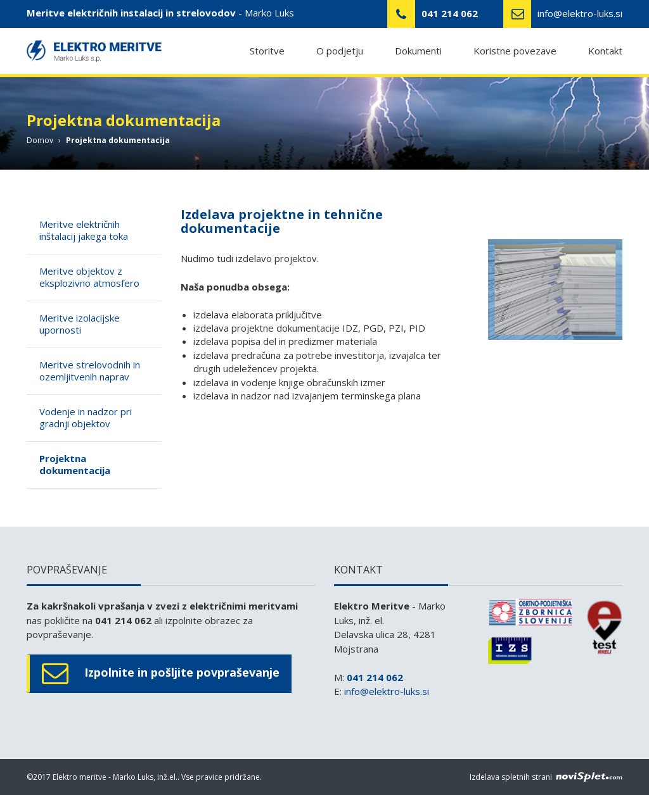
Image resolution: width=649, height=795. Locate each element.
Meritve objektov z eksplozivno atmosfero (89, 277)
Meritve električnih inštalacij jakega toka (83, 230)
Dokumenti (418, 51)
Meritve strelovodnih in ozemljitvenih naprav (89, 371)
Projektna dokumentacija (74, 464)
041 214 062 (375, 677)
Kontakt (605, 51)
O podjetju (339, 51)
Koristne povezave (514, 51)
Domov (40, 140)
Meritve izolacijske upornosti (79, 324)
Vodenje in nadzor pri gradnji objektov (85, 417)
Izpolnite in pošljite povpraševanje (161, 673)
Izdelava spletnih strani (546, 777)
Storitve (267, 51)
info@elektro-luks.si (579, 13)
